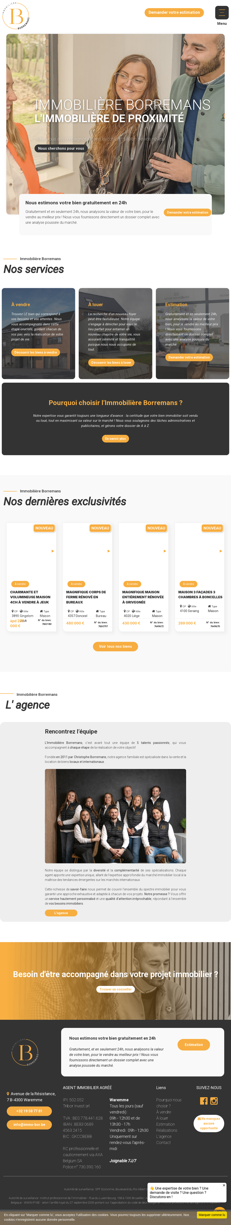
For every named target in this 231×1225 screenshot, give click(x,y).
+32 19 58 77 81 (29, 1111)
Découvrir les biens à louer (111, 362)
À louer (162, 1118)
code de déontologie (144, 1202)
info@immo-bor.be (29, 1125)
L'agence (61, 913)
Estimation (194, 1045)
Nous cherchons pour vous (61, 148)
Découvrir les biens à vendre (35, 352)
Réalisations (166, 1130)
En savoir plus (115, 438)
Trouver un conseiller (115, 989)
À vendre (163, 1112)
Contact (163, 1142)
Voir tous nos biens (115, 646)
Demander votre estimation (187, 212)
